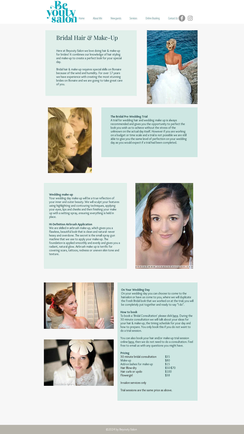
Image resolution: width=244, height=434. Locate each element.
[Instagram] (190, 18)
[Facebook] (182, 18)
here (175, 316)
